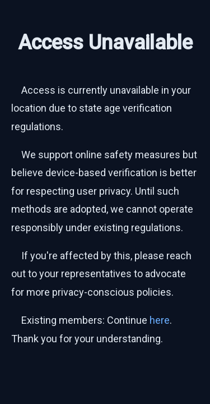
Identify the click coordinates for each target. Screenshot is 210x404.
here (160, 320)
